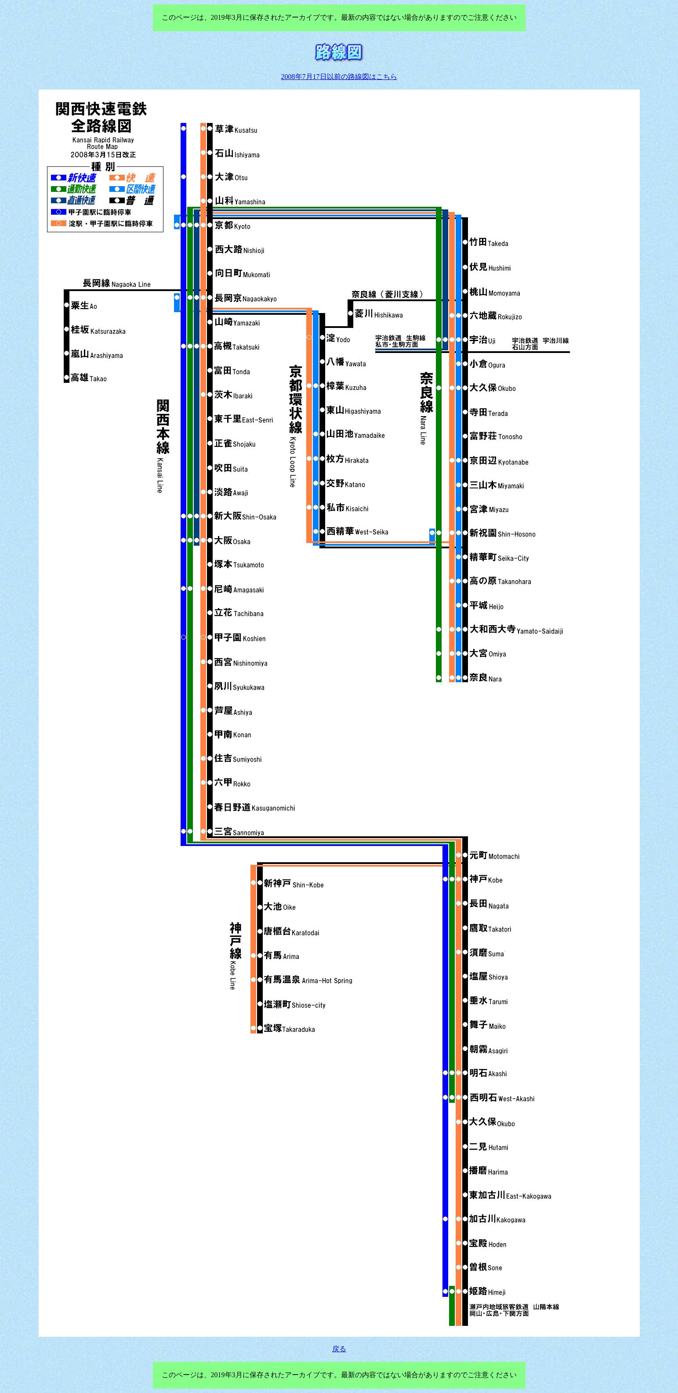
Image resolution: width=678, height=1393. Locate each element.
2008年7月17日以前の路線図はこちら (339, 76)
